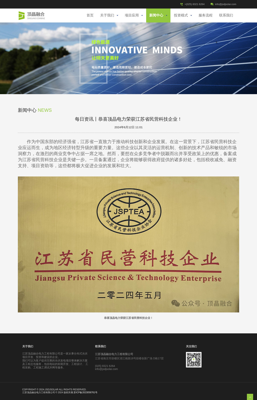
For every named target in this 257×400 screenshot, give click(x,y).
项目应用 (134, 15)
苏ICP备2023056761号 (85, 392)
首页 (90, 15)
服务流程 (206, 15)
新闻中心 (158, 15)
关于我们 (109, 15)
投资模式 (183, 15)
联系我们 (226, 15)
